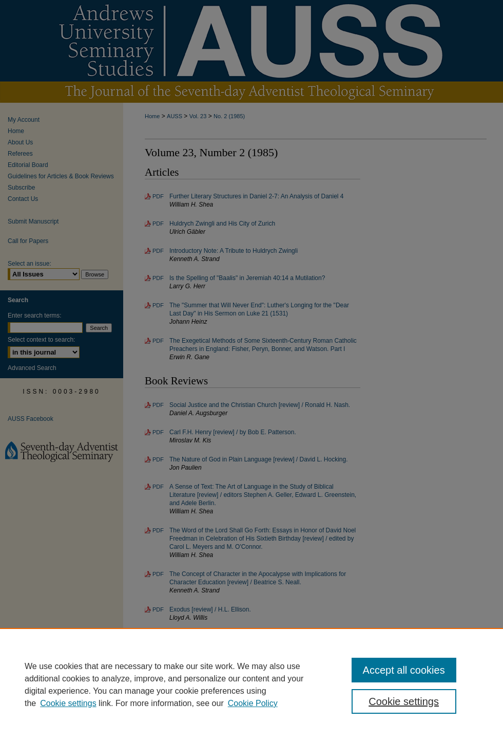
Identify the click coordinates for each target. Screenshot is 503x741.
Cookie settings (68, 703)
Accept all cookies (404, 670)
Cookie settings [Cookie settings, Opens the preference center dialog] (404, 701)
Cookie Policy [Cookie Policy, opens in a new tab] (253, 703)
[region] (251, 684)
